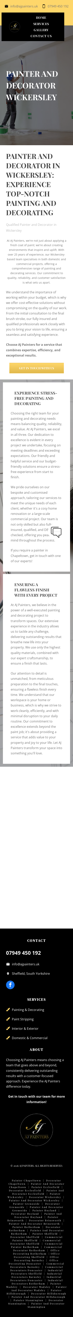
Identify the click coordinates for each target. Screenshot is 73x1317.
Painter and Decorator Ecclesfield (38, 1192)
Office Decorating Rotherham (36, 1252)
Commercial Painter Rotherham (37, 1245)
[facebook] (10, 985)
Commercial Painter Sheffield (37, 1238)
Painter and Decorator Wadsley (39, 1288)
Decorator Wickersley (45, 1197)
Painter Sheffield (45, 1233)
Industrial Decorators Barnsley (36, 1275)
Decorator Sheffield (25, 1237)
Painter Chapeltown (26, 1180)
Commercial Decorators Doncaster (36, 1268)
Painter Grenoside (26, 1203)
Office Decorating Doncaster (34, 1262)
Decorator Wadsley (37, 1286)
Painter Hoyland (44, 1210)
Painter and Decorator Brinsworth (34, 1223)
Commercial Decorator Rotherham (37, 1248)
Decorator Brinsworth (45, 1220)
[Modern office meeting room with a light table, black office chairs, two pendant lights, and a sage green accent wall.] (21, 816)
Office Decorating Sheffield (37, 1255)
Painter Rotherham (26, 1227)
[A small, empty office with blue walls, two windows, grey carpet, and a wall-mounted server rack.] (52, 785)
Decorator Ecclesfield (25, 1190)
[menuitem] (41, 17)
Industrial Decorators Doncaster (36, 1278)
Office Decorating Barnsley (36, 1258)
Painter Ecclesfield (46, 1187)
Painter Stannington (28, 1300)
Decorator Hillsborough (48, 1293)
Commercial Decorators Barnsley (37, 1265)
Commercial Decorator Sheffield (35, 1242)
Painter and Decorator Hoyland (38, 1215)
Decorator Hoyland (25, 1213)
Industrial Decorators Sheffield (37, 1272)
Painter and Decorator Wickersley (34, 1200)
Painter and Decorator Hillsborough (39, 1296)
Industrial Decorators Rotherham (37, 1282)
